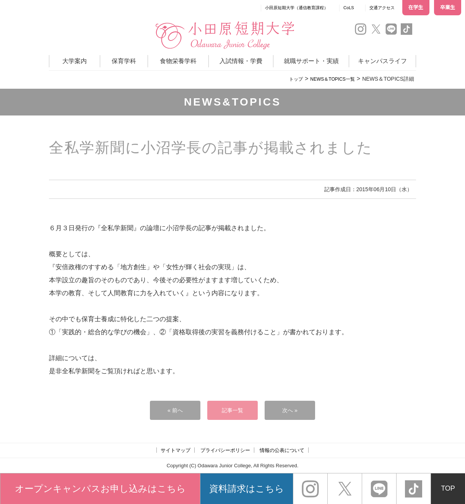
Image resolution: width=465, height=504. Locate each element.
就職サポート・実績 (311, 61)
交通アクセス (382, 7)
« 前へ (175, 410)
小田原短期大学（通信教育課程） (296, 7)
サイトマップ (175, 450)
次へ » (290, 410)
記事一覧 (232, 410)
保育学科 (124, 61)
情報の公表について (282, 450)
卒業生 (447, 7)
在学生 (415, 7)
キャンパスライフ (382, 61)
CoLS (348, 7)
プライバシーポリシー (225, 450)
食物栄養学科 (178, 61)
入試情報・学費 (240, 61)
